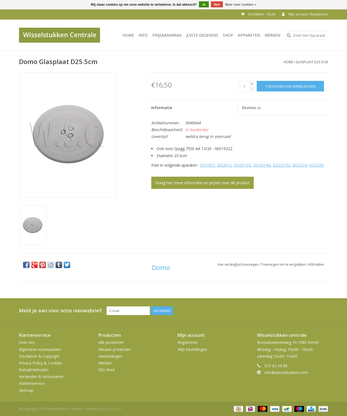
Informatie (161, 107)
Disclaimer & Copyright (39, 356)
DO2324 (299, 165)
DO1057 (207, 165)
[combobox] (306, 35)
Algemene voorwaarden (40, 349)
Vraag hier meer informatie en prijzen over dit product (202, 182)
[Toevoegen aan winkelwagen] (290, 86)
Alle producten (111, 342)
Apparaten (249, 35)
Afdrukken (316, 264)
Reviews (251, 107)
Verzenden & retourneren (41, 376)
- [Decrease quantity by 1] (251, 88)
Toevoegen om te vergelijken (283, 264)
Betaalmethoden (34, 369)
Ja (203, 5)
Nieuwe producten (114, 349)
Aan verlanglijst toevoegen (238, 264)
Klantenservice (31, 383)
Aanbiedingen (110, 356)
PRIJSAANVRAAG (167, 35)
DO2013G (242, 165)
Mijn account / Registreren (305, 14)
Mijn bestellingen (192, 349)
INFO (143, 35)
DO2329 (316, 165)
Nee (217, 5)
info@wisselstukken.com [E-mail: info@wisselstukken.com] (286, 372)
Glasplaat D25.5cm (312, 62)
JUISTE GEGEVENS (202, 35)
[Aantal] (244, 86)
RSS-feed (106, 369)
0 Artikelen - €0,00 (258, 14)
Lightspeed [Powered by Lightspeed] (112, 409)
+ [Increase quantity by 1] (252, 83)
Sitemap (26, 390)
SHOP (228, 35)
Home (128, 35)
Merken (272, 35)
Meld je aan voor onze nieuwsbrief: (60, 310)
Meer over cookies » (240, 5)
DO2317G (281, 165)
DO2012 (224, 165)
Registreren (188, 342)
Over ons (27, 342)
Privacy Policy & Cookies (40, 363)
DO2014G (262, 165)
